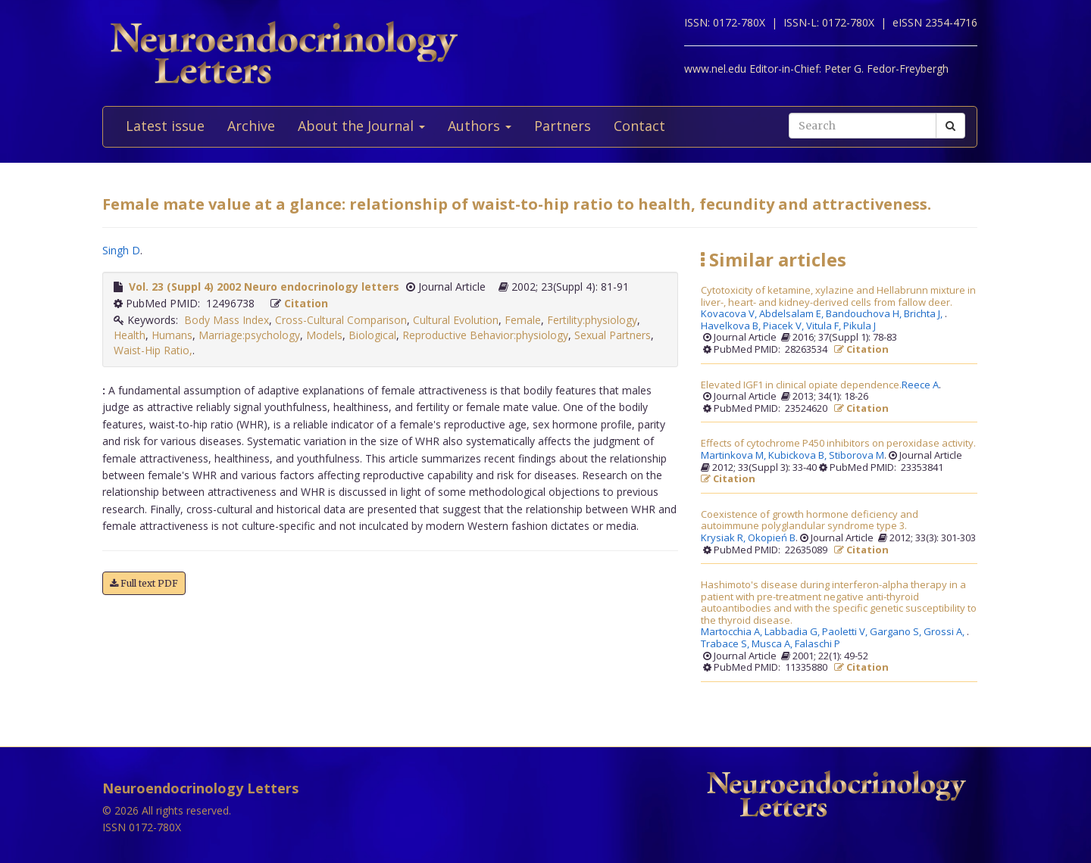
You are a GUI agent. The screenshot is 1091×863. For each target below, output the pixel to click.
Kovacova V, (730, 314)
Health (129, 335)
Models (324, 335)
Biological (372, 335)
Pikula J (859, 326)
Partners (562, 126)
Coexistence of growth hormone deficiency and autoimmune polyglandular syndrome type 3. (809, 520)
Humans (172, 335)
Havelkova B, (732, 326)
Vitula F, (824, 326)
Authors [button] (479, 126)
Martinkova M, (734, 456)
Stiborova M (856, 456)
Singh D (121, 250)
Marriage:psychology (249, 335)
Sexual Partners (612, 335)
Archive (251, 126)
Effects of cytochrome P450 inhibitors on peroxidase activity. (838, 444)
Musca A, (773, 644)
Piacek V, (784, 326)
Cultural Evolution (456, 320)
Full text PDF (144, 583)
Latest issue (165, 126)
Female (523, 320)
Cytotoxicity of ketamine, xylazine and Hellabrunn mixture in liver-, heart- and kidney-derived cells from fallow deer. (838, 296)
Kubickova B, (798, 456)
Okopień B (772, 538)
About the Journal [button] (361, 126)
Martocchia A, (732, 632)
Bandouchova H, (865, 314)
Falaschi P (817, 644)
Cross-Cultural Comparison (341, 320)
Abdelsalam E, (792, 314)
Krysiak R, (724, 538)
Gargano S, (897, 632)
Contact (639, 126)
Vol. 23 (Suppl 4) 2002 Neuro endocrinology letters (264, 286)
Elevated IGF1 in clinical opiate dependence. (801, 385)
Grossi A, (945, 632)
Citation (306, 303)
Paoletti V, (846, 632)
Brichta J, (924, 314)
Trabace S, (726, 644)
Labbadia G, (793, 632)
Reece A (920, 385)
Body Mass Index (226, 320)
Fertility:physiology (592, 320)
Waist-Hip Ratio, (153, 350)
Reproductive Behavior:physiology (485, 335)
